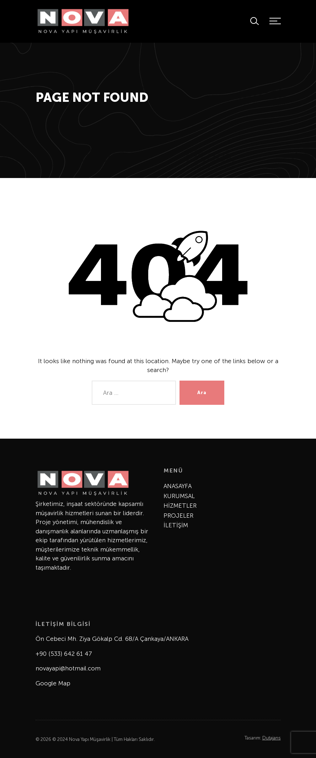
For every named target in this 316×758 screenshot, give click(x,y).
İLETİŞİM (176, 525)
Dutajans (271, 738)
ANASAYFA (178, 486)
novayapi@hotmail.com (68, 668)
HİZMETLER (180, 505)
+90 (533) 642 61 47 (64, 653)
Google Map (53, 683)
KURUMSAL (179, 496)
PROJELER (178, 515)
